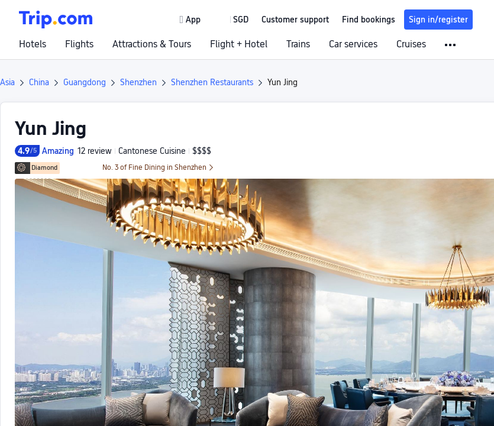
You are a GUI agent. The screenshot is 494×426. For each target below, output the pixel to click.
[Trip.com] (55, 19)
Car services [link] (353, 44)
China (39, 82)
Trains (298, 44)
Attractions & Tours (151, 44)
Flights (79, 44)
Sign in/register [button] (438, 19)
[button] (232, 19)
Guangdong (84, 82)
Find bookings (368, 19)
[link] (191, 19)
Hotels (32, 44)
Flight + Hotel (238, 44)
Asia (7, 82)
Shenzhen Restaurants (212, 82)
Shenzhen (138, 82)
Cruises (411, 44)
